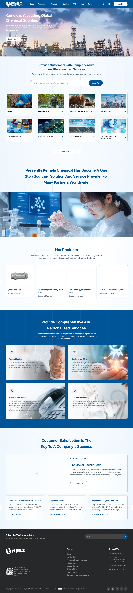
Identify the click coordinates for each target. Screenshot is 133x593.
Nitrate (69, 554)
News (82, 4)
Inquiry (120, 4)
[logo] (14, 4)
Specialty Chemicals (73, 566)
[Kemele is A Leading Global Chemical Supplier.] (13, 39)
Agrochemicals (71, 557)
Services (66, 4)
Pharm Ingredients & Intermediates (78, 575)
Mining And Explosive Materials (77, 560)
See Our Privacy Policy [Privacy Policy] (70, 589)
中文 (102, 4)
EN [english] (109, 4)
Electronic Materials (73, 569)
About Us (41, 4)
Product (54, 4)
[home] (15, 551)
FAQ (74, 4)
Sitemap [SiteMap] (82, 589)
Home (32, 4)
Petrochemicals (72, 563)
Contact (91, 4)
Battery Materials (72, 572)
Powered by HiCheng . (49, 589)
